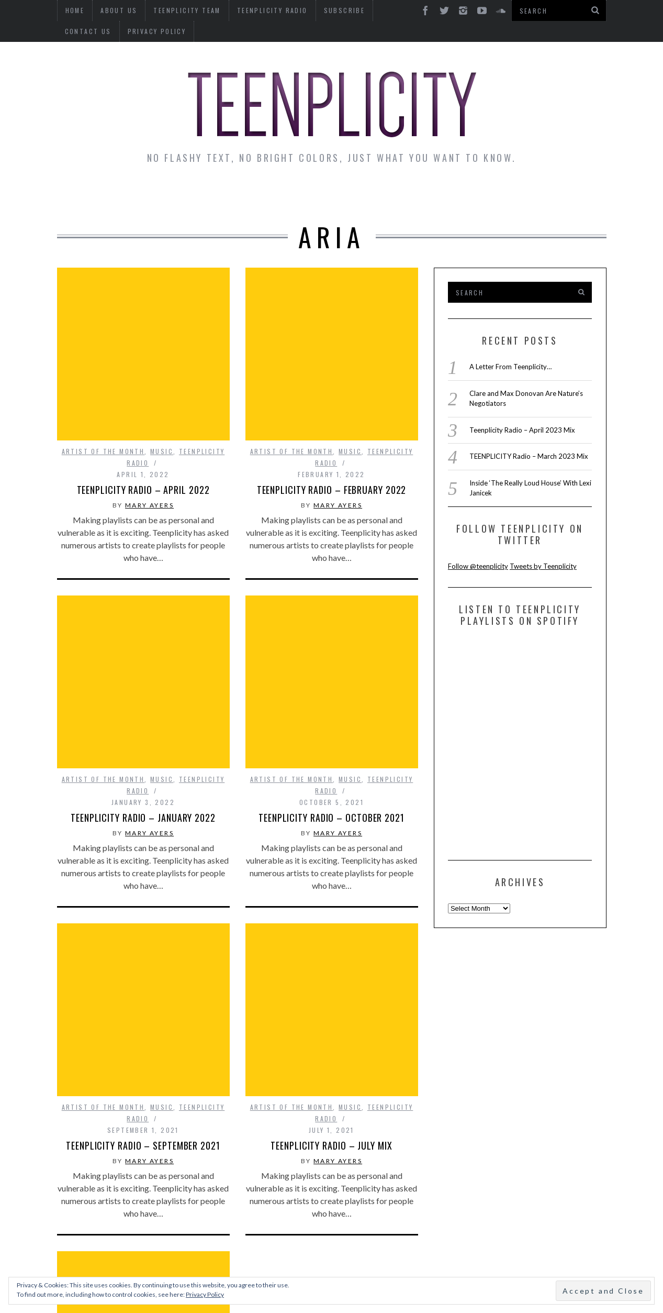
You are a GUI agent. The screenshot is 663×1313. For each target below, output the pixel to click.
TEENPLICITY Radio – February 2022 (332, 400)
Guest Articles (434, 195)
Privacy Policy (94, 31)
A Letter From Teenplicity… (510, 366)
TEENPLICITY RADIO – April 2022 (143, 400)
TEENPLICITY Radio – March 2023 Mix (528, 456)
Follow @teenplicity (478, 566)
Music (161, 361)
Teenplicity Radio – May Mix (143, 1115)
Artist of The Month (103, 361)
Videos (574, 195)
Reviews (516, 195)
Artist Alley (230, 195)
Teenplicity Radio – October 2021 (331, 638)
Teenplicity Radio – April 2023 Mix (522, 430)
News (85, 195)
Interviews (147, 195)
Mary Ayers (149, 416)
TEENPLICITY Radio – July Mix (331, 877)
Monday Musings (329, 195)
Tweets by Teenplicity (543, 566)
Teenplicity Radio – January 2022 (143, 638)
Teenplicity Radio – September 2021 (143, 877)
